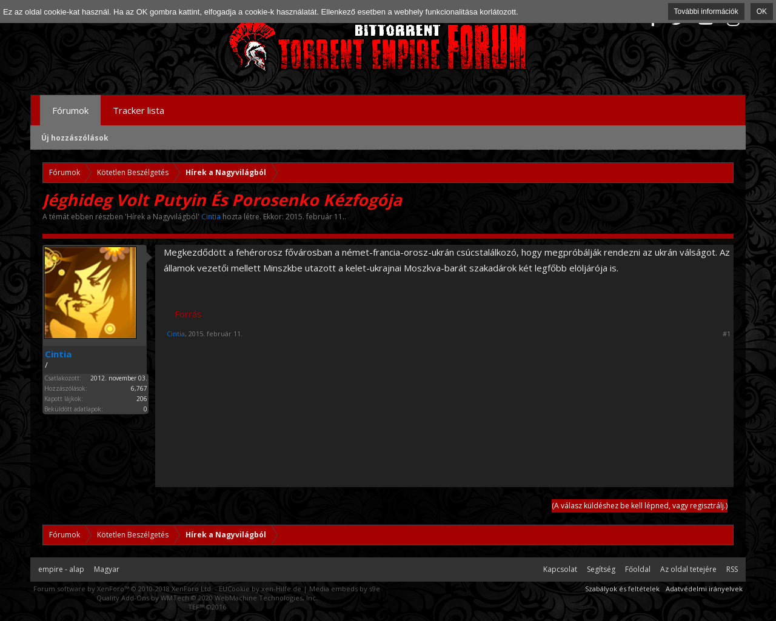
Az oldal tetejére (688, 569)
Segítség (601, 569)
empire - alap (61, 569)
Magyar (106, 569)
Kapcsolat (560, 569)
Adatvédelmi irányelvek (704, 588)
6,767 (139, 388)
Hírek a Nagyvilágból (162, 216)
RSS (732, 569)
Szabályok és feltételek (622, 588)
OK (762, 11)
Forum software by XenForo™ (123, 588)
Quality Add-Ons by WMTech (207, 597)
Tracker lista (138, 110)
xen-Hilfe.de (281, 588)
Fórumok (70, 110)
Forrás (188, 314)
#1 (727, 334)
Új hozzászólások (75, 138)
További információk (706, 11)
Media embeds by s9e (344, 588)
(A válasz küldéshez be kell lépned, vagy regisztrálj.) (640, 505)
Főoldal (638, 569)
